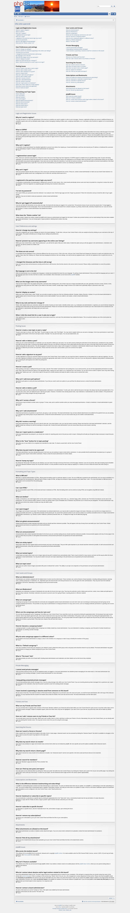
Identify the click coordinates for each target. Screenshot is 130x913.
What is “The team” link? (72, 41)
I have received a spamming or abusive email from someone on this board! (85, 50)
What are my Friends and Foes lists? (75, 57)
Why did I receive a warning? (23, 81)
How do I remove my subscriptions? (75, 82)
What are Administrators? (72, 30)
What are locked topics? (22, 105)
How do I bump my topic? (22, 87)
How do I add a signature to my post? (25, 71)
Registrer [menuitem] (115, 14)
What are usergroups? (71, 33)
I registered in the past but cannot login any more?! (29, 38)
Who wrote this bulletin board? (73, 96)
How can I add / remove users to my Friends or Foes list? (80, 58)
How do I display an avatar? (23, 59)
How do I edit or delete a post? (23, 70)
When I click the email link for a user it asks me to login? (30, 62)
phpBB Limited (58, 853)
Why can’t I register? (21, 33)
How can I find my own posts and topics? (76, 71)
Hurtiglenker (16, 14)
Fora (20, 13)
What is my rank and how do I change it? (26, 60)
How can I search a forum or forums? (75, 64)
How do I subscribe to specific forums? (76, 80)
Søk (16, 16)
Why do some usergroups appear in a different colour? (80, 38)
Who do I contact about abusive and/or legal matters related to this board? (85, 99)
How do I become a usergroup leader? (76, 36)
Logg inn (22, 16)
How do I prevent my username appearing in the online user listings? (33, 50)
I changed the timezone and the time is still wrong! (28, 54)
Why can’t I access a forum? (23, 78)
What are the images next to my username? (27, 57)
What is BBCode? (20, 94)
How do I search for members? (74, 69)
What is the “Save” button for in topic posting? (27, 84)
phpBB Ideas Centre (85, 864)
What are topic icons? (21, 107)
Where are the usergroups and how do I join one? (78, 35)
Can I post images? (21, 98)
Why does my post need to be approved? (26, 86)
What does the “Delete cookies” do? (25, 43)
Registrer (28, 16)
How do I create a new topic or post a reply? (27, 68)
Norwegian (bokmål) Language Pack (59, 908)
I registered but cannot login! (23, 35)
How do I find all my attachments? (74, 90)
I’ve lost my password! (21, 39)
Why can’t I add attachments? (23, 79)
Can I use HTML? (20, 95)
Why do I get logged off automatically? (25, 41)
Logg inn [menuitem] (112, 14)
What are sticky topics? (22, 103)
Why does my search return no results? (76, 66)
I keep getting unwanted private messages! (77, 49)
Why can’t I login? (20, 36)
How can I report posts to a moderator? (26, 83)
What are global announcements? (24, 100)
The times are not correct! (22, 52)
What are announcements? (23, 102)
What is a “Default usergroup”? (74, 39)
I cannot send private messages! (74, 47)
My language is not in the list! (23, 55)
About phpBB (27, 854)
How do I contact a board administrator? (76, 101)
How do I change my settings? (23, 49)
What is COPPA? (20, 31)
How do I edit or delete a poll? (23, 76)
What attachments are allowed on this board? (77, 88)
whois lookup (26, 876)
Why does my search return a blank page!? (77, 68)
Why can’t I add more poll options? (24, 75)
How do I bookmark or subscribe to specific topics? (79, 79)
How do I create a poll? (22, 73)
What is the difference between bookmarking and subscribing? (82, 77)
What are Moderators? (71, 31)
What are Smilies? (20, 97)
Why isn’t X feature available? (73, 98)
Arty (60, 906)
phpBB (73, 274)
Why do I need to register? (22, 30)
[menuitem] (109, 13)
